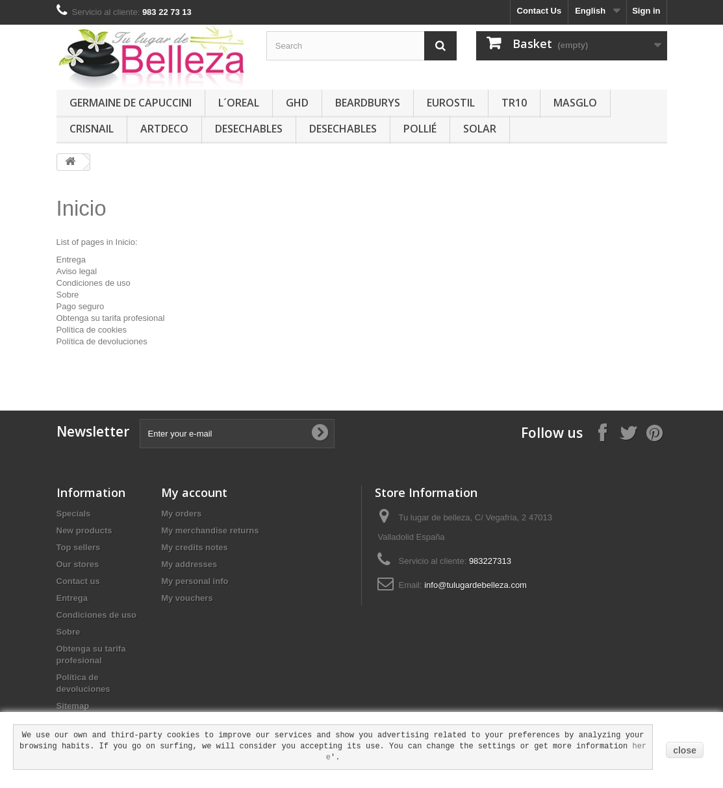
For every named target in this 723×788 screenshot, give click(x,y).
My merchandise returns (210, 530)
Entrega (71, 259)
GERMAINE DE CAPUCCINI (131, 102)
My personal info (194, 581)
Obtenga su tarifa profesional (111, 318)
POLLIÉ (420, 128)
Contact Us (539, 11)
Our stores (78, 564)
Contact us (78, 581)
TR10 (514, 102)
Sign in (646, 11)
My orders (181, 513)
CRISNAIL (92, 128)
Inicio (82, 208)
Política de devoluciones (102, 341)
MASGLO (575, 102)
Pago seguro (81, 306)
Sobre (68, 294)
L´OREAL (238, 102)
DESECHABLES (249, 128)
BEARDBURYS (367, 102)
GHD (297, 102)
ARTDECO (164, 128)
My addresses (189, 564)
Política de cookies (92, 330)
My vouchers (186, 598)
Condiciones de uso (94, 283)
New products (84, 530)
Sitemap (73, 706)
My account (194, 492)
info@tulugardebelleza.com (475, 585)
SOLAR (479, 128)
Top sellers (79, 547)
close (684, 750)
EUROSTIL (451, 102)
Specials (74, 513)
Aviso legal (77, 271)
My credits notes (194, 547)
